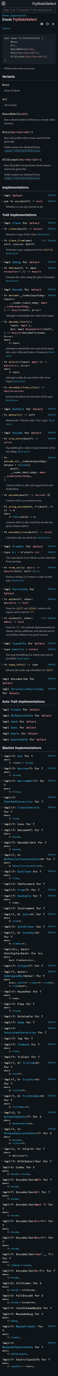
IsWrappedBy (13, 976)
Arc (37, 1221)
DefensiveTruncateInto (22, 859)
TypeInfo (19, 643)
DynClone (24, 871)
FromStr (18, 546)
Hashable (24, 896)
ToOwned (23, 1044)
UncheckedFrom (21, 1123)
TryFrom (28, 1063)
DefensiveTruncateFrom (26, 865)
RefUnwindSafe (22, 715)
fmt (11, 267)
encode (13, 494)
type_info (16, 664)
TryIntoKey (31, 1096)
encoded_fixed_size (23, 387)
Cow (37, 1254)
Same (20, 1022)
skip (12, 361)
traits (23, 15)
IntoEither (25, 926)
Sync (14, 727)
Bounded (17, 1140)
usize (19, 391)
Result (36, 271)
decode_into (17, 321)
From (20, 890)
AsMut (34, 982)
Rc (36, 1271)
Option (8, 391)
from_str (15, 567)
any (17, 201)
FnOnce (16, 517)
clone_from (16, 240)
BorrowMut (25, 781)
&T (38, 1179)
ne (10, 618)
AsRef (20, 982)
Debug (16, 262)
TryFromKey (19, 1107)
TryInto (28, 1079)
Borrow (22, 768)
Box (37, 1237)
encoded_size (18, 532)
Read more (44, 234)
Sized (23, 464)
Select (17, 195)
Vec (20, 52)
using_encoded (19, 506)
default (14, 414)
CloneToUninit (28, 807)
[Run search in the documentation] (29, 10)
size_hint (16, 438)
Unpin (15, 733)
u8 (32, 52)
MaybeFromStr (26, 1326)
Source (6, 28)
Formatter (11, 271)
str (37, 552)
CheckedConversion (18, 801)
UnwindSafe (19, 739)
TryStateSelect (44, 4)
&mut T (40, 1204)
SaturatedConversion (20, 1032)
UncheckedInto (15, 1116)
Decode (17, 289)
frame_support (10, 15)
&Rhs (7, 621)
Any (20, 756)
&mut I (25, 325)
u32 (30, 49)
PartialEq (20, 589)
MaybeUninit (34, 329)
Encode (17, 433)
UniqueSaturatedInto (20, 1133)
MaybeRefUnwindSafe (17, 1347)
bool (40, 201)
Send (14, 721)
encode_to (11, 461)
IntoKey (28, 932)
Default (18, 409)
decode (13, 295)
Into (26, 914)
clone (12, 228)
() (16, 365)
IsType (22, 966)
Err (14, 552)
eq (10, 599)
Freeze (16, 709)
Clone (16, 223)
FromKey (17, 943)
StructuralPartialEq (27, 689)
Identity (18, 649)
